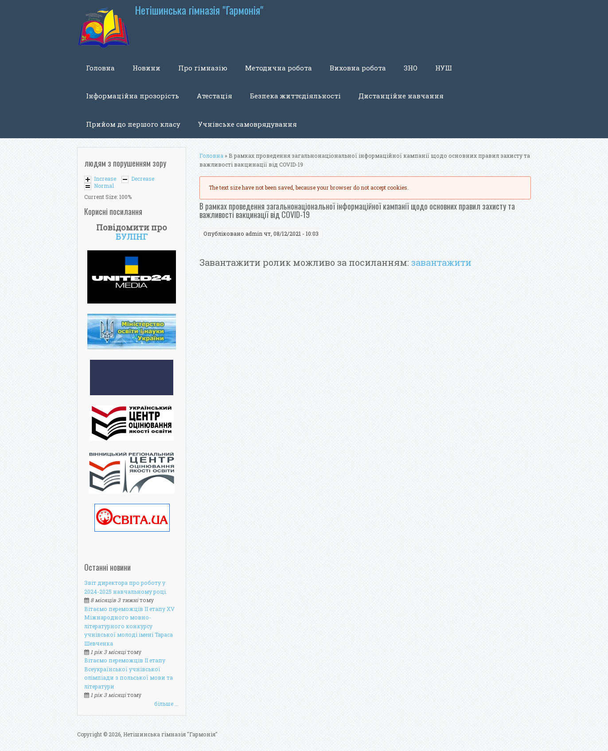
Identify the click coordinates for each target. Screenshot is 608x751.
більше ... (166, 703)
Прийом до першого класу (133, 124)
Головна (100, 67)
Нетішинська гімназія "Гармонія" (199, 10)
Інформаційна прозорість (132, 95)
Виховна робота (358, 67)
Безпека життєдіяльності (295, 95)
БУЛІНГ (132, 236)
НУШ (443, 67)
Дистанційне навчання (401, 95)
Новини (146, 67)
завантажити (441, 262)
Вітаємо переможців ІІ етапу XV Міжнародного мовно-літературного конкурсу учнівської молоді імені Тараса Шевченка (129, 626)
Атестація (214, 95)
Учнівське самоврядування (247, 124)
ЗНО (410, 67)
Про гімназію (202, 67)
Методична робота (278, 67)
